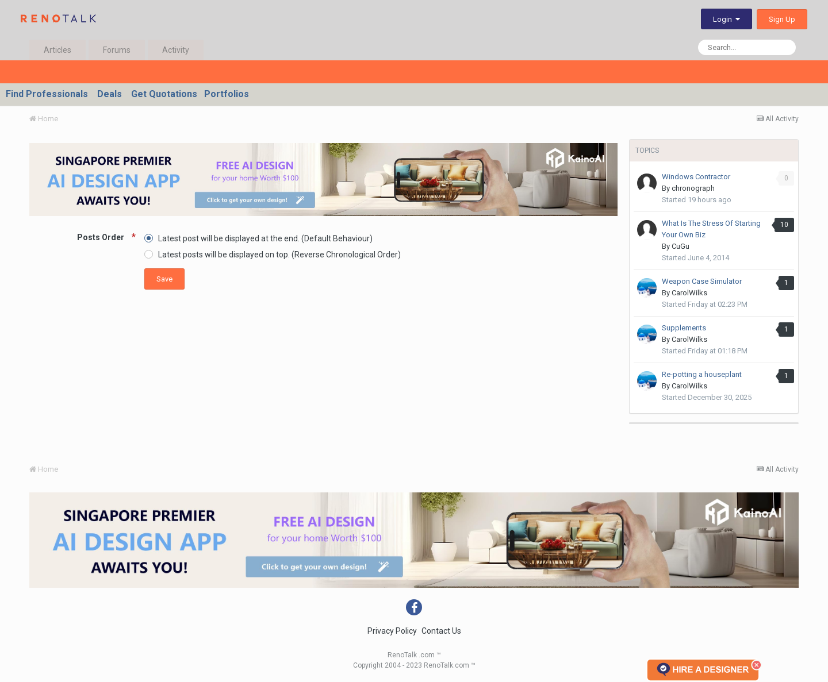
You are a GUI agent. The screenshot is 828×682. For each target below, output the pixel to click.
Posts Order (101, 237)
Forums (117, 50)
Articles (57, 50)
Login (726, 19)
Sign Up (782, 19)
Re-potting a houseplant (702, 374)
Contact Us (441, 630)
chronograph (693, 188)
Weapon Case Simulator (702, 281)
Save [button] (164, 279)
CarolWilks (689, 292)
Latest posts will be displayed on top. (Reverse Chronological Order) (279, 254)
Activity (175, 50)
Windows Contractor (696, 176)
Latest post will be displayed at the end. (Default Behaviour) (265, 237)
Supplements (684, 327)
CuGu (680, 246)
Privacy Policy (392, 630)
